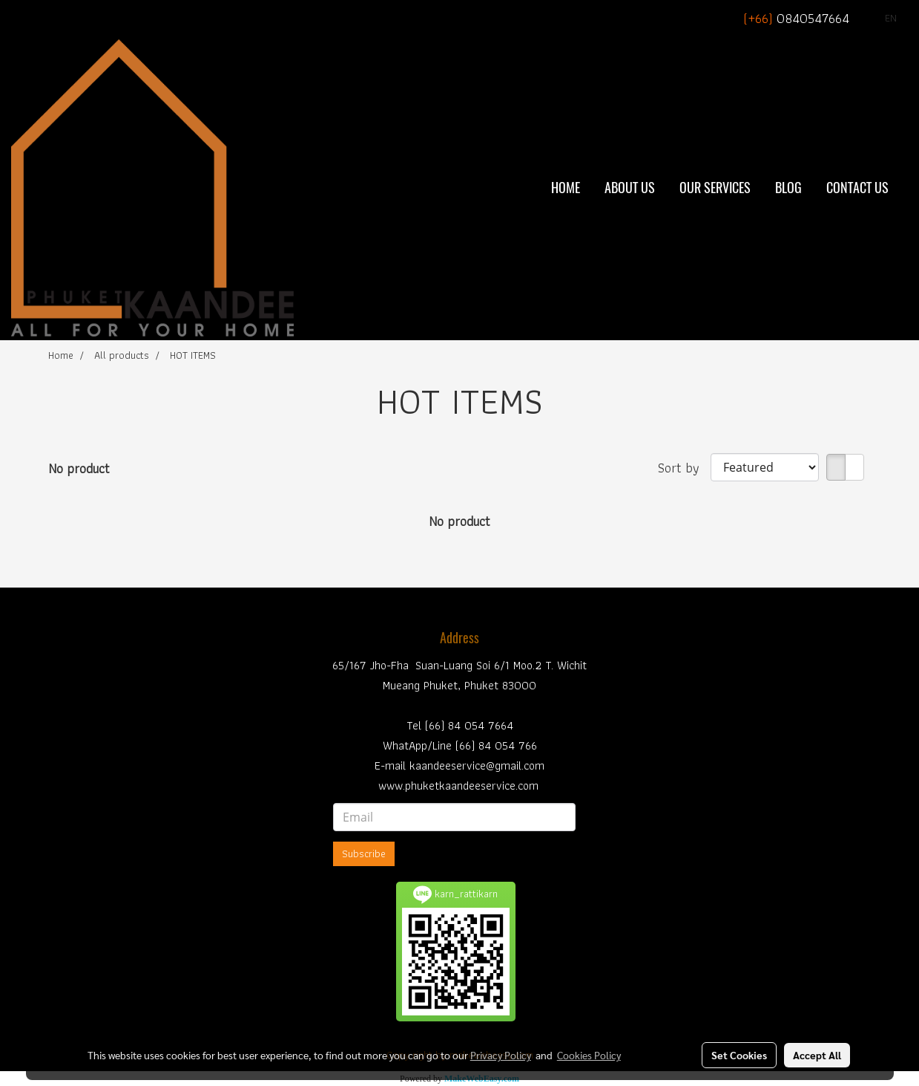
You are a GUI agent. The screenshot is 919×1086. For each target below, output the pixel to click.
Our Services (715, 187)
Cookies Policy (589, 1054)
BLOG (788, 187)
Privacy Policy (500, 1054)
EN (882, 18)
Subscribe (364, 853)
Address (459, 637)
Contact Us (857, 187)
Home (565, 187)
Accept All (817, 1054)
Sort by (684, 468)
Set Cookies (739, 1054)
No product (79, 468)
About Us (630, 187)
